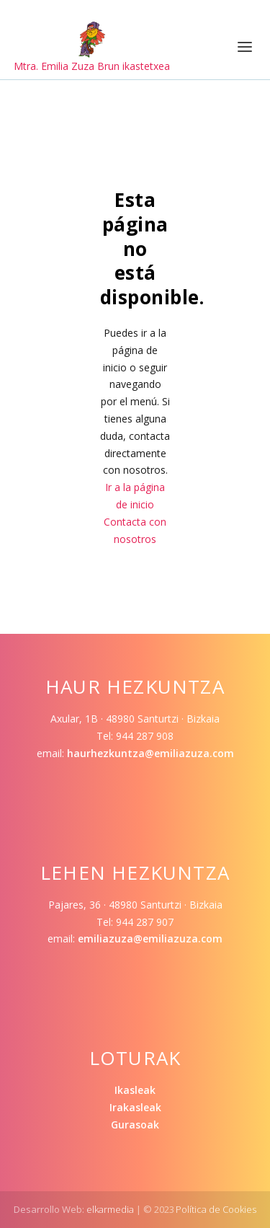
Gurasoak (135, 1124)
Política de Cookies (216, 1209)
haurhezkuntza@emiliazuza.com (150, 753)
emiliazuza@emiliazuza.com (150, 938)
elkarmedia (110, 1209)
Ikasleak (135, 1090)
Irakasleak (135, 1107)
